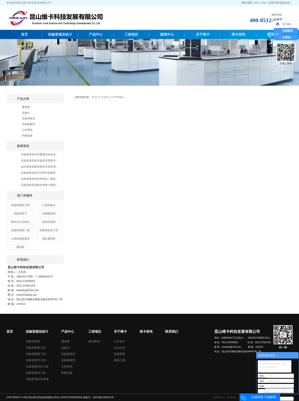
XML (264, 2)
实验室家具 (28, 118)
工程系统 (27, 129)
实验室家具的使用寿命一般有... (39, 178)
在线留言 (287, 30)
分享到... (287, 37)
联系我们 (171, 331)
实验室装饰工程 (36, 347)
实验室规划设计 (60, 34)
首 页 (94, 97)
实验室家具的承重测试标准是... (39, 154)
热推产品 (218, 397)
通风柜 (26, 107)
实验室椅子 (20, 213)
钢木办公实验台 (20, 221)
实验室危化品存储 (37, 379)
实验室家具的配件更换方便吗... (39, 184)
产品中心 (96, 34)
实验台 (26, 112)
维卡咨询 (238, 34)
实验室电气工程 (36, 360)
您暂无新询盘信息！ (280, 2)
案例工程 (119, 360)
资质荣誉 (119, 353)
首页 (24, 34)
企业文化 (119, 347)
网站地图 (247, 2)
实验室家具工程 (36, 372)
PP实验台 (119, 97)
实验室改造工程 (48, 230)
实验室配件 (28, 124)
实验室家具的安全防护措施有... (39, 172)
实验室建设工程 (20, 205)
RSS (256, 2)
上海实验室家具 (20, 238)
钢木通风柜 (48, 238)
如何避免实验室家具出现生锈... (39, 166)
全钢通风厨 (48, 213)
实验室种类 (33, 341)
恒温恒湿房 (48, 221)
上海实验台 (48, 205)
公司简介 (119, 341)
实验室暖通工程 (36, 353)
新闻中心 (167, 34)
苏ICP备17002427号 (103, 397)
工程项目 (131, 34)
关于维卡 (203, 34)
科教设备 (27, 135)
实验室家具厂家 (20, 230)
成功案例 (94, 341)
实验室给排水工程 (37, 366)
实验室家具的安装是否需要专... (39, 160)
